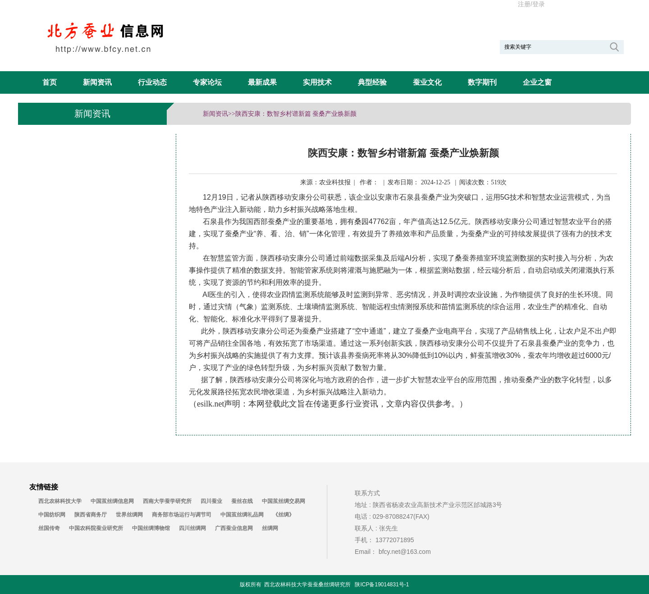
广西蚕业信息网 (234, 528)
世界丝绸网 (129, 515)
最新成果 (262, 82)
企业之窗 (537, 82)
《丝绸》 (283, 515)
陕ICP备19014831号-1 (382, 584)
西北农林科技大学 (60, 501)
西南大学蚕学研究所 (167, 501)
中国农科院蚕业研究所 (96, 528)
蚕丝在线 (242, 501)
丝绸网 (270, 528)
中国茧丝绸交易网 (283, 501)
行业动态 (152, 82)
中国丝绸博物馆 (151, 528)
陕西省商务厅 (90, 515)
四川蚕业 (211, 501)
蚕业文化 (427, 82)
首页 (49, 82)
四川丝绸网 (192, 528)
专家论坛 (207, 82)
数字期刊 (482, 82)
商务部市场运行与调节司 (181, 515)
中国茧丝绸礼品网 (242, 515)
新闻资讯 (97, 82)
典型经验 (372, 82)
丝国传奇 (49, 528)
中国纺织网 (51, 515)
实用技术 (317, 82)
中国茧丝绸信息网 (112, 501)
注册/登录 (531, 4)
